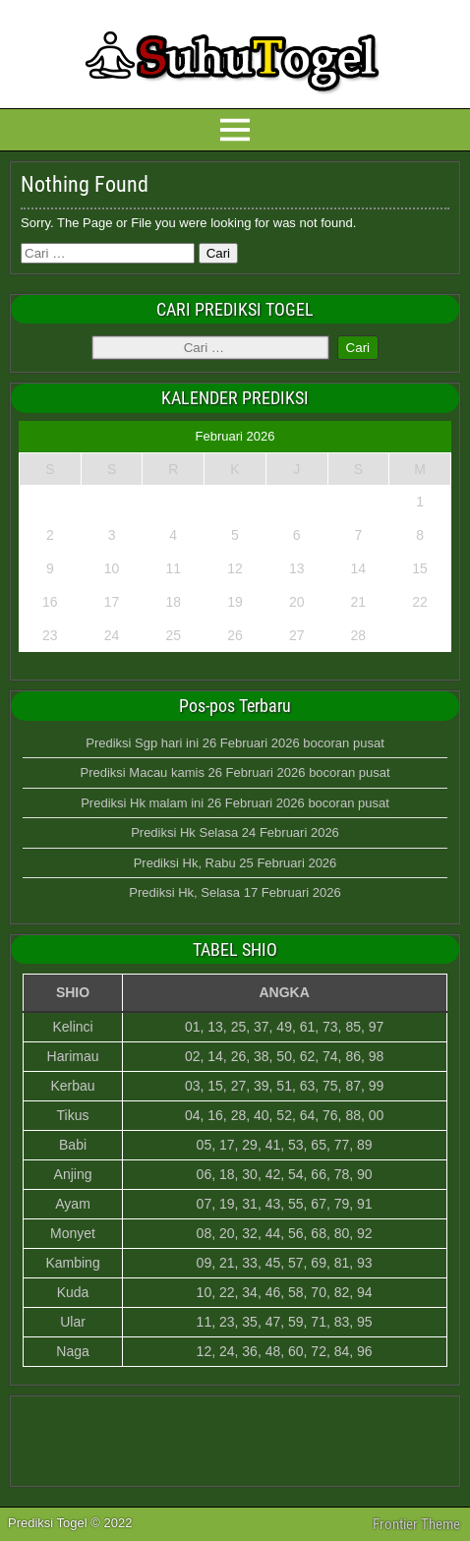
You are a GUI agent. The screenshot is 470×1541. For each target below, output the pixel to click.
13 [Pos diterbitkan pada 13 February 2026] (297, 568)
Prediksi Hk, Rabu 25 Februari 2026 (235, 863)
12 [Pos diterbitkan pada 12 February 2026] (235, 568)
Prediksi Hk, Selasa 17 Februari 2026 (234, 892)
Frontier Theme (416, 1524)
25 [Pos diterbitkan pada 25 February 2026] (173, 635)
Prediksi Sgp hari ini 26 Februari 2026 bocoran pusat (235, 743)
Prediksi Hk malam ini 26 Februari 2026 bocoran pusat (235, 803)
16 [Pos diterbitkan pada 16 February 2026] (50, 602)
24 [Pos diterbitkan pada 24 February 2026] (112, 635)
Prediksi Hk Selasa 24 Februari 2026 (235, 832)
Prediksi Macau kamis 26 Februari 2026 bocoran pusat (234, 772)
